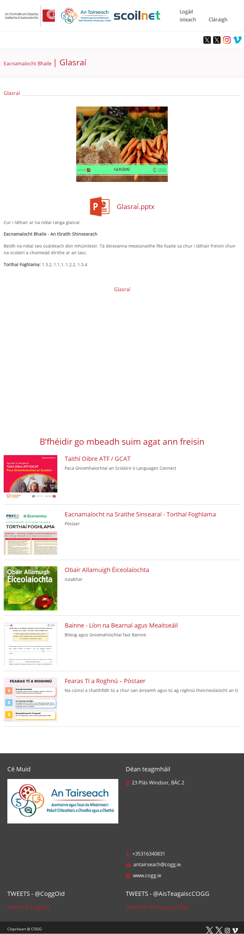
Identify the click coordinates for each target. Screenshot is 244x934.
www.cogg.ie (143, 875)
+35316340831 (145, 853)
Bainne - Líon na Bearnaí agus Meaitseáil (121, 625)
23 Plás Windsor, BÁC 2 (155, 782)
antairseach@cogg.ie (153, 864)
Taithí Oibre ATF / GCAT (98, 458)
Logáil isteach (187, 15)
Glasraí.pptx (136, 206)
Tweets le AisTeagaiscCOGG (157, 907)
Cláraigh (218, 19)
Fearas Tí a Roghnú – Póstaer (105, 681)
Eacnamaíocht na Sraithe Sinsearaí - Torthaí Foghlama (140, 514)
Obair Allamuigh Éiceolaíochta (107, 570)
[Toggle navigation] (9, 40)
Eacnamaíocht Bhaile (28, 63)
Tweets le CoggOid (28, 907)
